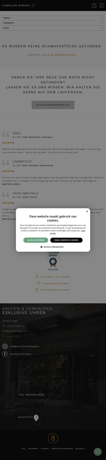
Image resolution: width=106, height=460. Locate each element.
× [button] (87, 211)
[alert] (53, 230)
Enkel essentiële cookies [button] (66, 240)
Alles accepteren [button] (35, 240)
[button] (53, 247)
